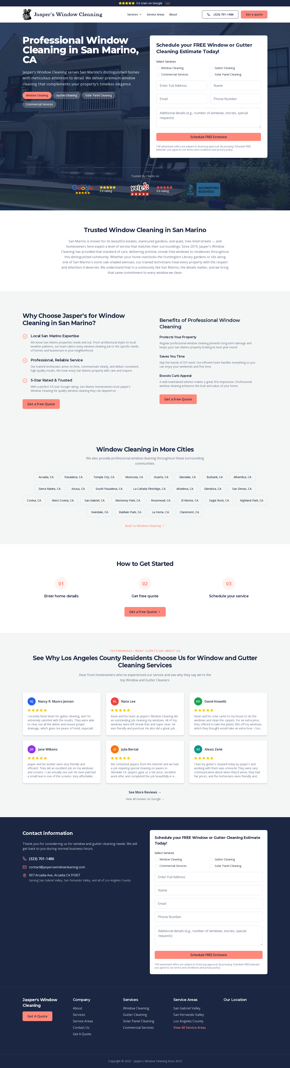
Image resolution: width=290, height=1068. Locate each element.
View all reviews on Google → (145, 799)
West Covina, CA (63, 500)
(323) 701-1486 (220, 14)
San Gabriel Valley (186, 1008)
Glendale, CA (187, 477)
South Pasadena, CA (109, 489)
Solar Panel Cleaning (98, 95)
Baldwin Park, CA (130, 512)
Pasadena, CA (73, 477)
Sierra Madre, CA (50, 489)
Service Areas (155, 14)
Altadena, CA (184, 489)
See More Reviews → (145, 792)
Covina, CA (34, 500)
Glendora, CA (212, 489)
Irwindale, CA (99, 512)
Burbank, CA (215, 477)
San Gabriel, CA (95, 500)
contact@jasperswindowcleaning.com (57, 867)
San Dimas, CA (242, 489)
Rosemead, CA (160, 500)
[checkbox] (158, 68)
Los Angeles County (188, 1021)
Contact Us (81, 1027)
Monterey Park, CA (127, 500)
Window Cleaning (37, 95)
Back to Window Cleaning (145, 526)
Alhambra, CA (242, 477)
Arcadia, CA (46, 477)
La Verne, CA (160, 512)
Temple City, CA (103, 477)
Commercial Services (39, 104)
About (173, 14)
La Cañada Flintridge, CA (149, 489)
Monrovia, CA (134, 477)
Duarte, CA (161, 477)
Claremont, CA (189, 512)
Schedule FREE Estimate (208, 137)
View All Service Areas (189, 1027)
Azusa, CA (78, 489)
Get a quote (254, 14)
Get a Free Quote (41, 404)
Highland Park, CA (251, 500)
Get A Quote (37, 1016)
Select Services (166, 61)
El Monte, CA (189, 500)
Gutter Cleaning (66, 95)
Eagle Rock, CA (219, 500)
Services (134, 14)
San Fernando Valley (188, 1014)
